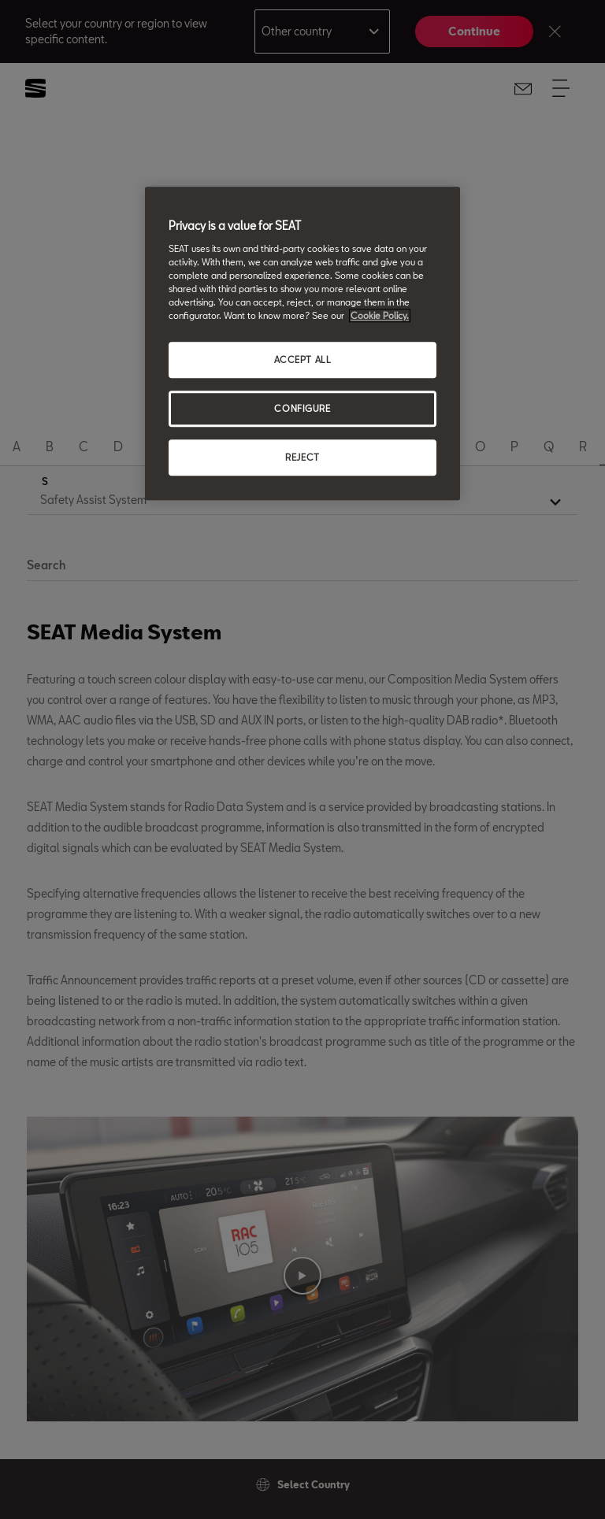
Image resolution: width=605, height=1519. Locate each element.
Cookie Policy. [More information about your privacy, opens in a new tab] (380, 316)
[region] (302, 344)
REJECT (302, 457)
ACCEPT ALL (303, 360)
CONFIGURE (302, 409)
